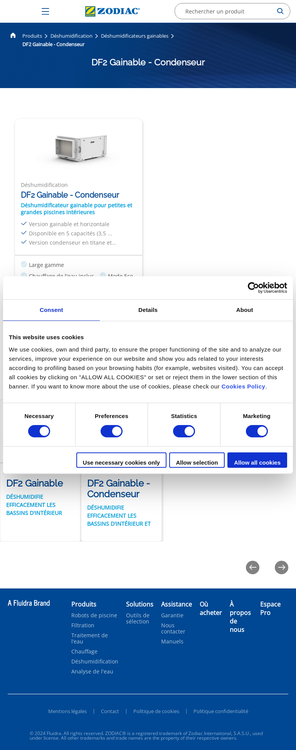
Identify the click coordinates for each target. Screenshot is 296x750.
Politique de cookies (156, 711)
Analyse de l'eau (92, 671)
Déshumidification (71, 35)
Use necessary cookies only (121, 462)
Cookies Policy (244, 386)
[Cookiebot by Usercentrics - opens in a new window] (253, 287)
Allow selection (197, 462)
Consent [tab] (51, 310)
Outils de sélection (138, 618)
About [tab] (244, 310)
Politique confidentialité (220, 711)
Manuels (172, 641)
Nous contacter (173, 628)
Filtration (82, 625)
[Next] (281, 567)
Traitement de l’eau (89, 638)
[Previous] (252, 567)
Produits (32, 35)
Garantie (172, 615)
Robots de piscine (94, 615)
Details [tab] (148, 310)
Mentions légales (67, 711)
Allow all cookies (257, 462)
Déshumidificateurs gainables (134, 35)
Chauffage (84, 651)
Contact (110, 711)
